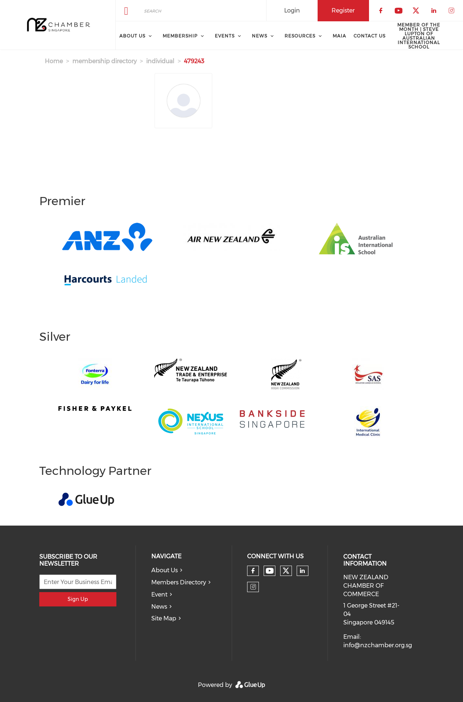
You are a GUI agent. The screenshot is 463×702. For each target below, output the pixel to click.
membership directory (104, 61)
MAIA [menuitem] (339, 36)
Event (159, 594)
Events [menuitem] (225, 36)
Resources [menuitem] (300, 36)
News (159, 606)
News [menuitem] (259, 36)
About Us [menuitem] (132, 36)
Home (54, 61)
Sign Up (78, 599)
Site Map (163, 618)
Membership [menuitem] (180, 36)
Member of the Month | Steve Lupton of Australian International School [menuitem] (418, 36)
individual (160, 61)
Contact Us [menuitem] (370, 36)
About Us (164, 570)
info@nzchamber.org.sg (377, 645)
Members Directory (178, 582)
